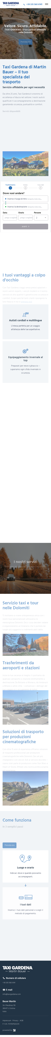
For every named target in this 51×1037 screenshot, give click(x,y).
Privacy (15, 1020)
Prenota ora (25, 44)
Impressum (7, 1020)
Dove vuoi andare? (13, 193)
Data (5, 213)
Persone (37, 213)
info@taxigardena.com (12, 994)
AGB (21, 1020)
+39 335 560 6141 (9, 982)
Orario (21, 213)
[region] (25, 249)
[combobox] (41, 217)
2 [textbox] (36, 217)
